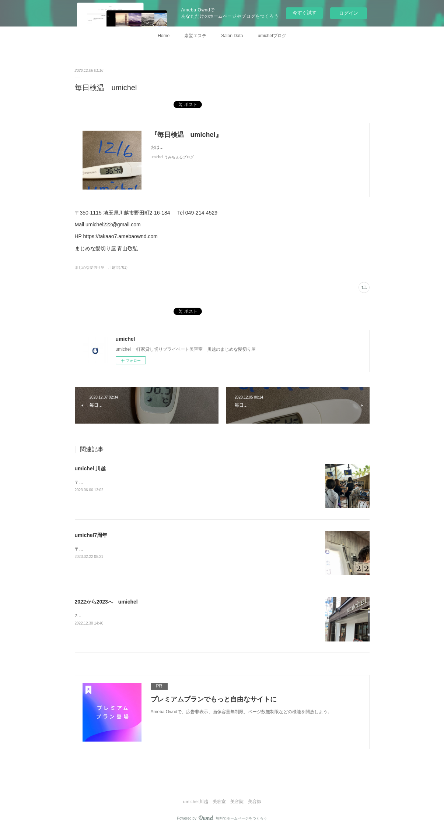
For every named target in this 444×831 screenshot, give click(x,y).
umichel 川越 (90, 468)
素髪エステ (195, 35)
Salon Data (232, 35)
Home (163, 35)
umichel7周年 (91, 535)
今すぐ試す (305, 12)
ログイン (348, 13)
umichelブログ (272, 35)
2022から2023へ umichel (106, 602)
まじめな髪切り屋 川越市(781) (101, 267)
